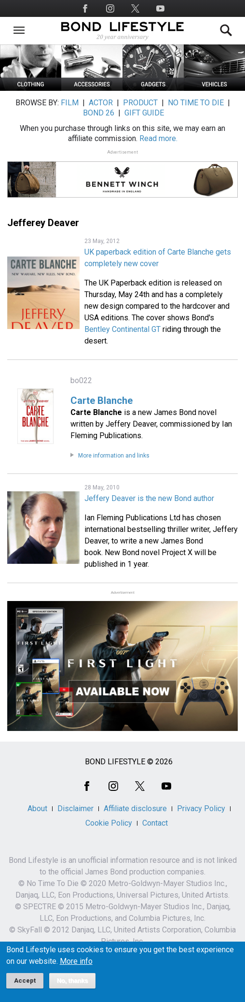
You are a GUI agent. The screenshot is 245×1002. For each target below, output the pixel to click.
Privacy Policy (201, 808)
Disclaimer (75, 808)
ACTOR (101, 102)
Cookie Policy (108, 823)
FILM (70, 102)
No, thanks (72, 986)
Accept (25, 986)
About (37, 808)
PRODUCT (140, 102)
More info (76, 967)
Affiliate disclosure (135, 808)
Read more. (158, 138)
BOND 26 (98, 112)
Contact (155, 823)
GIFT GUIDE (144, 112)
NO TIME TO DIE (196, 102)
